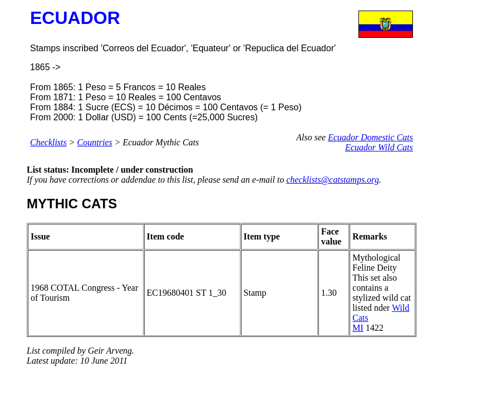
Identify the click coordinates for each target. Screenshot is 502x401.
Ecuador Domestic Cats (370, 137)
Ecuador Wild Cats (379, 147)
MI (357, 327)
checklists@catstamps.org (332, 179)
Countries (94, 142)
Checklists (48, 142)
